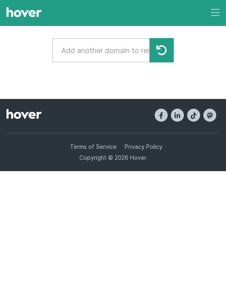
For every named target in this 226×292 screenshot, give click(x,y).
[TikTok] (193, 115)
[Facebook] (161, 115)
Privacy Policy (143, 146)
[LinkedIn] (177, 115)
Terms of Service (93, 146)
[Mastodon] (209, 115)
